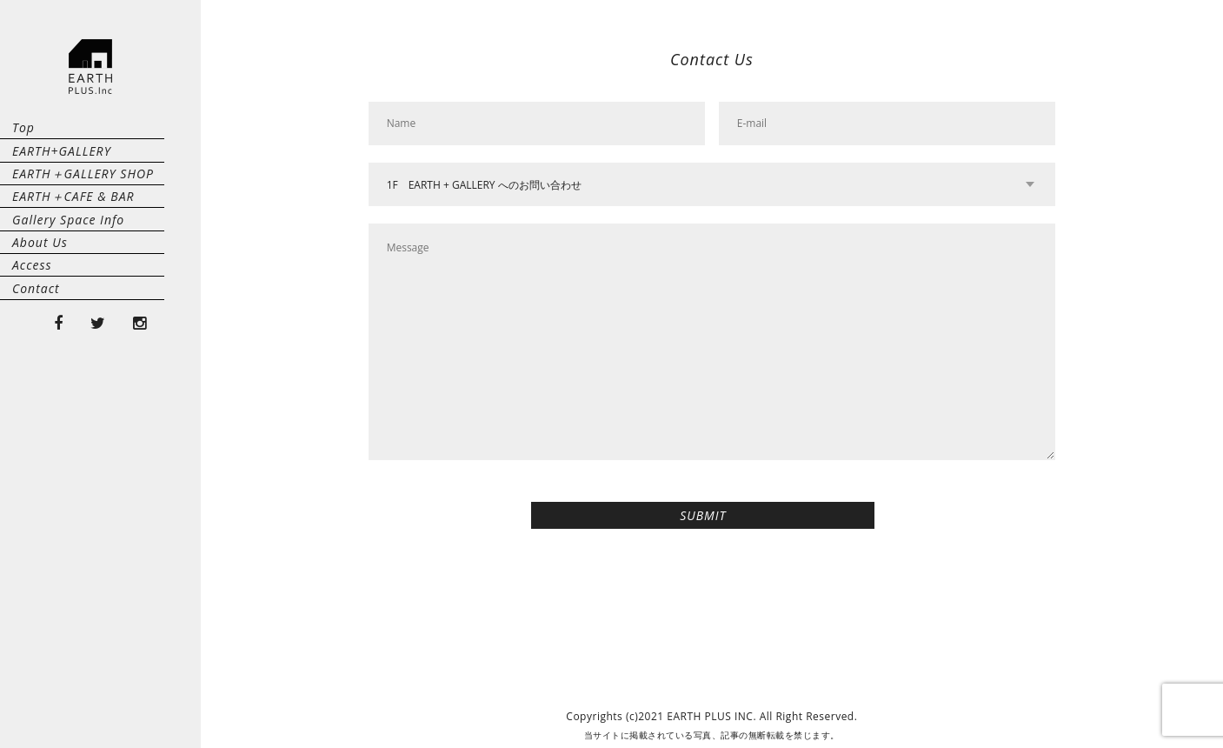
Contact (36, 442)
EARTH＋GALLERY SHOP (83, 225)
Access (32, 399)
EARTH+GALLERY (61, 181)
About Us (40, 355)
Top (23, 138)
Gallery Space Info (68, 312)
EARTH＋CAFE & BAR (73, 268)
